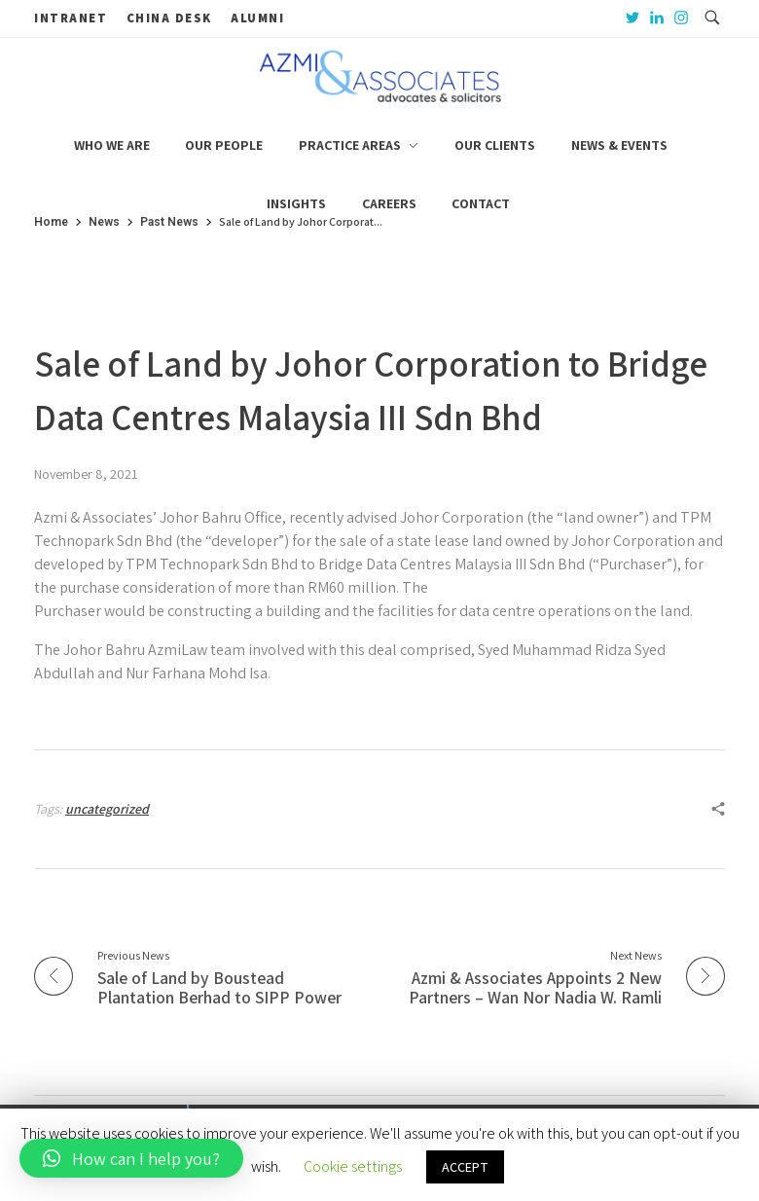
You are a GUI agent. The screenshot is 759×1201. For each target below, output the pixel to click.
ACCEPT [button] (465, 1167)
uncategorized (107, 809)
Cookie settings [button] (353, 1166)
